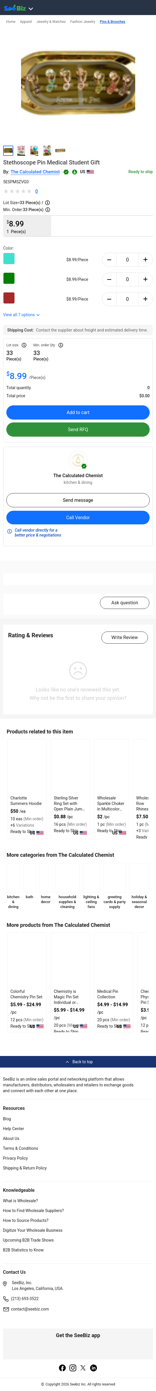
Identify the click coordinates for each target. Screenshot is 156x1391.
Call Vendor (78, 517)
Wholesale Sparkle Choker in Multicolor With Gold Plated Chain (110, 809)
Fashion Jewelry (82, 22)
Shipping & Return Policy (25, 1168)
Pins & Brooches (112, 22)
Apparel (26, 22)
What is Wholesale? (20, 1200)
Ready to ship (141, 171)
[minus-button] (109, 259)
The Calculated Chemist (35, 172)
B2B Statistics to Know (23, 1250)
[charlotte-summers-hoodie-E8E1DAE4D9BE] (27, 766)
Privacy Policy (15, 1158)
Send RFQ (78, 429)
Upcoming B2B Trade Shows (28, 1240)
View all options (21, 314)
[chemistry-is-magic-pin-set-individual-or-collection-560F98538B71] (70, 960)
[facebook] (62, 1368)
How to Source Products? (26, 1220)
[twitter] (83, 1368)
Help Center (13, 1128)
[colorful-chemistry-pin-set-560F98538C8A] (27, 960)
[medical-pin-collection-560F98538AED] (113, 960)
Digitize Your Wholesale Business (32, 1230)
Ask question (124, 602)
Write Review (125, 637)
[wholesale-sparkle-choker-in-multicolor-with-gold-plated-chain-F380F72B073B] (111, 766)
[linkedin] (93, 1368)
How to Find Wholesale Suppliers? (33, 1210)
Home (10, 22)
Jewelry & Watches (51, 22)
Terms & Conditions (20, 1148)
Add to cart (78, 412)
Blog (7, 1119)
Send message (78, 500)
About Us (11, 1138)
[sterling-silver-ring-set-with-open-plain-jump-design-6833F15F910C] (70, 766)
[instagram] (72, 1368)
